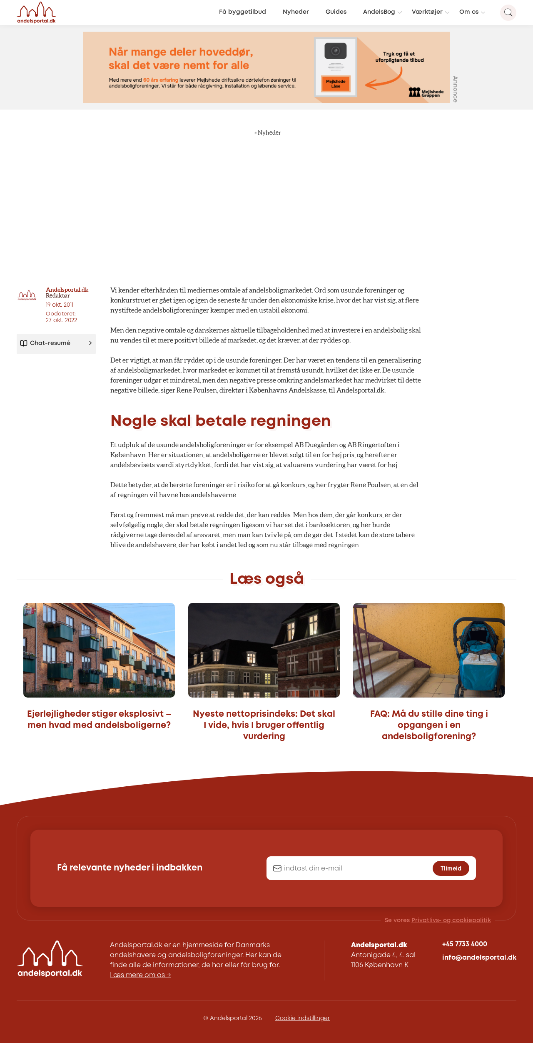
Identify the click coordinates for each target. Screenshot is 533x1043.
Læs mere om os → (140, 975)
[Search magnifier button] (508, 13)
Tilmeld (451, 868)
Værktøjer (427, 12)
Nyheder (296, 12)
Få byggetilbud (242, 12)
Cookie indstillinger (302, 1018)
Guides (336, 12)
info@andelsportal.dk (479, 958)
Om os (468, 12)
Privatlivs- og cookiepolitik (451, 920)
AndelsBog (379, 12)
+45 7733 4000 (464, 944)
